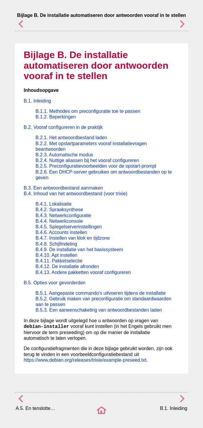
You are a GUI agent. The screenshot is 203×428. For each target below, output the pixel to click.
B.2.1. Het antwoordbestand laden (71, 137)
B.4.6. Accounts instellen (61, 232)
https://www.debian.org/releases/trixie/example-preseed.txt (85, 360)
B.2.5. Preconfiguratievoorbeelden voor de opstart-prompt (96, 166)
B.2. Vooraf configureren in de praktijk (63, 127)
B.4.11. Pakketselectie (59, 260)
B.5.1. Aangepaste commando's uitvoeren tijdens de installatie (101, 293)
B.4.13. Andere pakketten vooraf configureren (83, 272)
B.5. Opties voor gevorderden (55, 282)
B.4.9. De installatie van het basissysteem (79, 249)
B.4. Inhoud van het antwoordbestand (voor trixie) (75, 193)
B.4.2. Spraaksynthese (59, 209)
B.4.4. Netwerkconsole (59, 221)
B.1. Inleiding (37, 100)
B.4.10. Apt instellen (56, 255)
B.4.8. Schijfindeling (56, 243)
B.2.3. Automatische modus (64, 154)
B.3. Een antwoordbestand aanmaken (63, 187)
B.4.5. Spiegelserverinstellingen (69, 226)
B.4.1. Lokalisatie (54, 203)
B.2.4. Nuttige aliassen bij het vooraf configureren (87, 160)
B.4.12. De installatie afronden (67, 266)
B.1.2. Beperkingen (56, 116)
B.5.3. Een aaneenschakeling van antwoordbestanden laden (99, 309)
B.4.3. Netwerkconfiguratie (63, 215)
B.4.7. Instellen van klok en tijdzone (73, 238)
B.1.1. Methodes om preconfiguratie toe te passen (88, 111)
